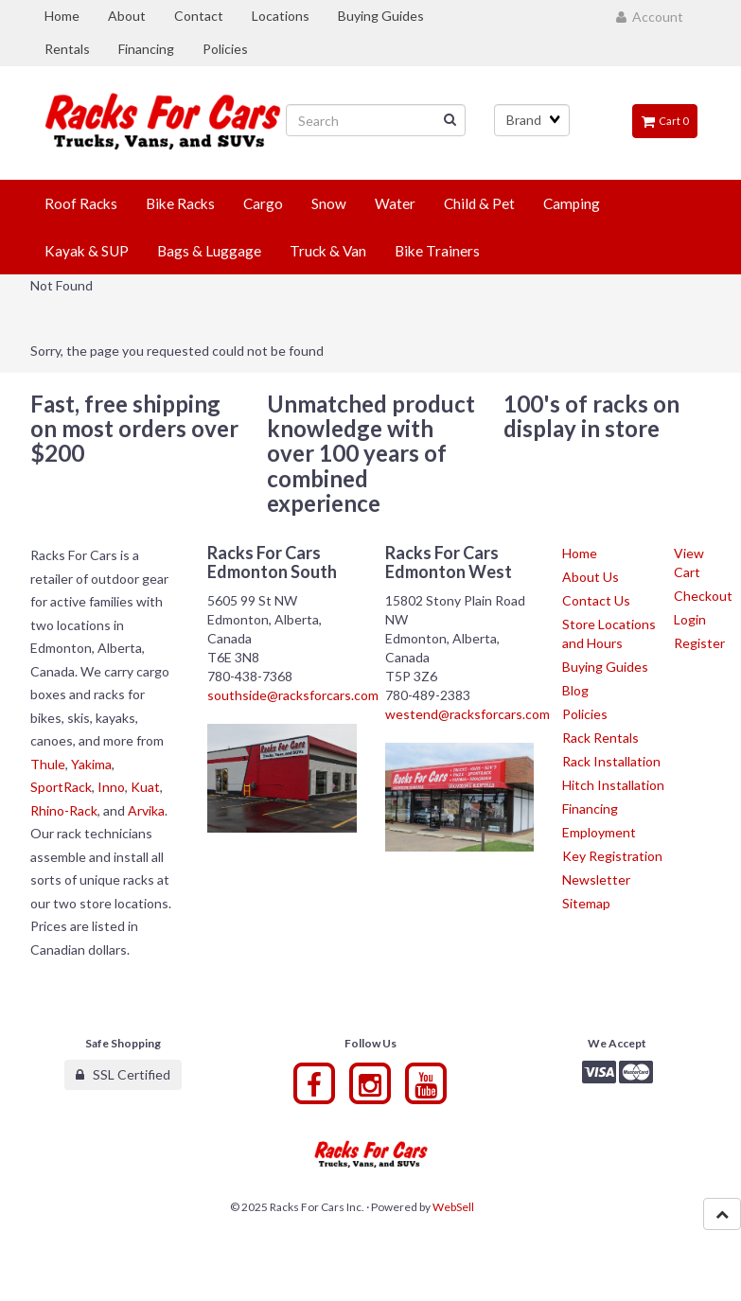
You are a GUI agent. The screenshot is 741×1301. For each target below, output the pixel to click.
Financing (590, 808)
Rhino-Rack (63, 810)
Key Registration (612, 856)
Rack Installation (611, 761)
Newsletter (596, 879)
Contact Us (596, 600)
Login (690, 619)
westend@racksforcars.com (467, 714)
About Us (590, 577)
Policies (585, 714)
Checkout (703, 596)
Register (699, 643)
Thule (47, 764)
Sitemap (586, 903)
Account (649, 17)
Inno (111, 787)
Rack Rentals (600, 738)
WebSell (453, 1207)
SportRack (61, 787)
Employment (599, 832)
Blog (575, 690)
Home (579, 553)
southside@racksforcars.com (293, 695)
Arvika (146, 810)
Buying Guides (605, 667)
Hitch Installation (613, 785)
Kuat (145, 787)
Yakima (91, 764)
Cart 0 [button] (665, 120)
